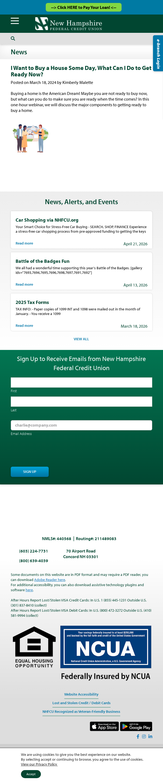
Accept (31, 774)
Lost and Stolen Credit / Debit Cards (81, 702)
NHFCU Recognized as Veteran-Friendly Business (81, 711)
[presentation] (52, 451)
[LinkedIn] (150, 736)
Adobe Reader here (49, 579)
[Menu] (15, 21)
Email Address (21, 433)
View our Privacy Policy (39, 764)
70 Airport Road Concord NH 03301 (80, 553)
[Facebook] (138, 736)
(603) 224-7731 (33, 551)
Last (13, 410)
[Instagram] (144, 736)
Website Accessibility (81, 694)
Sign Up (29, 471)
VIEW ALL (81, 338)
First (14, 390)
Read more (24, 243)
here (29, 589)
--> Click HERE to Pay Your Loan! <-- (83, 7)
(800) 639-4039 (33, 560)
